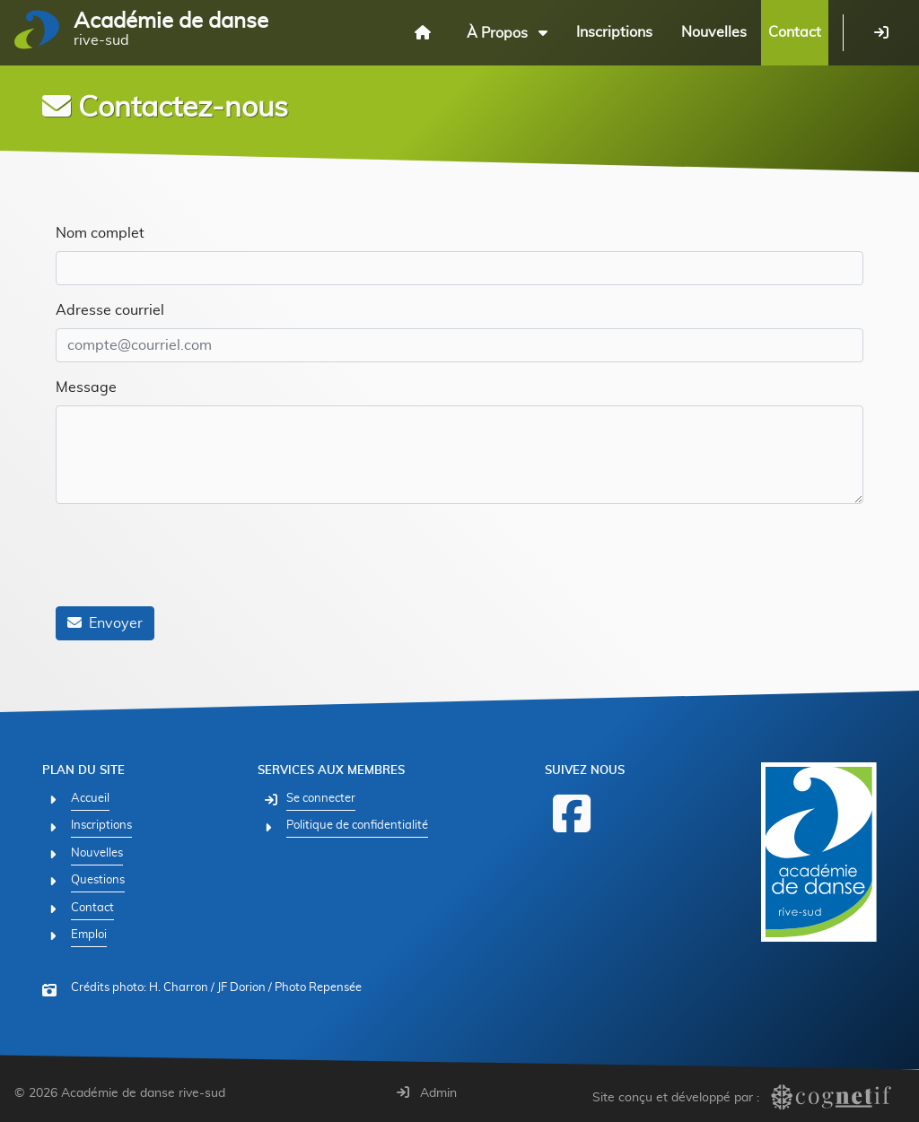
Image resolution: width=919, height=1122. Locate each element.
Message (86, 387)
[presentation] (192, 557)
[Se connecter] (881, 32)
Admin (427, 1093)
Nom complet (100, 233)
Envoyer (105, 623)
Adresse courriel (110, 310)
